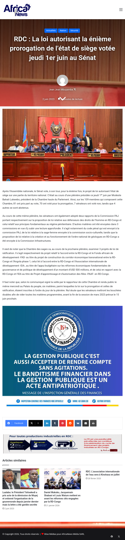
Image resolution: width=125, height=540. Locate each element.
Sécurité (74, 30)
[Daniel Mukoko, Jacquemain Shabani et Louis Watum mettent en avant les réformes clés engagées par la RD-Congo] (62, 478)
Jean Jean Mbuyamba (61, 89)
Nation (63, 30)
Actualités (51, 30)
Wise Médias (50, 534)
